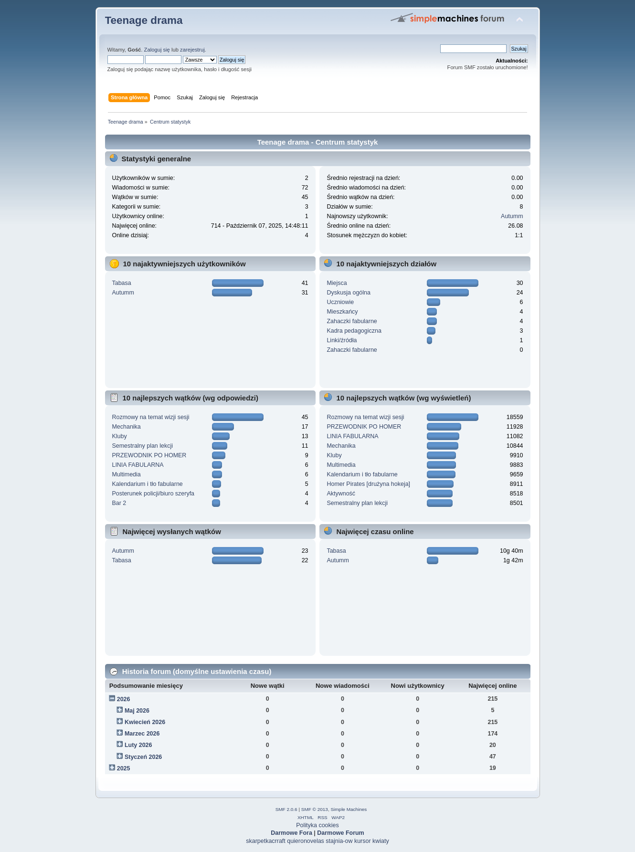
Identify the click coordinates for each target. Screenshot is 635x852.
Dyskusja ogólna (348, 292)
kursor (362, 841)
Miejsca (337, 283)
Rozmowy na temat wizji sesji (150, 417)
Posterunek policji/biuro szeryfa (153, 493)
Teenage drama (144, 20)
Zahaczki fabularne (352, 321)
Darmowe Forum (340, 833)
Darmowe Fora (291, 833)
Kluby (119, 436)
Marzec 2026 (142, 733)
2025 (123, 768)
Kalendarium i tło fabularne (147, 484)
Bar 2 (119, 503)
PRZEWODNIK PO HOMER (149, 455)
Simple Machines (348, 809)
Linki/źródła (342, 340)
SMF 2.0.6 (286, 809)
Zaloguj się (157, 50)
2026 (123, 699)
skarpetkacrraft (265, 841)
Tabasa (121, 283)
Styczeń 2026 (143, 757)
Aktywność (341, 493)
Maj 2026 (137, 710)
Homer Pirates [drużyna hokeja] (368, 484)
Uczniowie (340, 302)
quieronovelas (305, 841)
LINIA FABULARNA (137, 465)
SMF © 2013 (314, 809)
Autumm (512, 216)
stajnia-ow (339, 841)
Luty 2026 (138, 745)
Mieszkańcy (342, 311)
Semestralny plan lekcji (142, 445)
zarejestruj (192, 50)
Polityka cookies (317, 825)
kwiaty (380, 841)
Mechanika (126, 426)
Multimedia (126, 474)
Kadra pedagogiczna (354, 330)
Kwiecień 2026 (145, 722)
